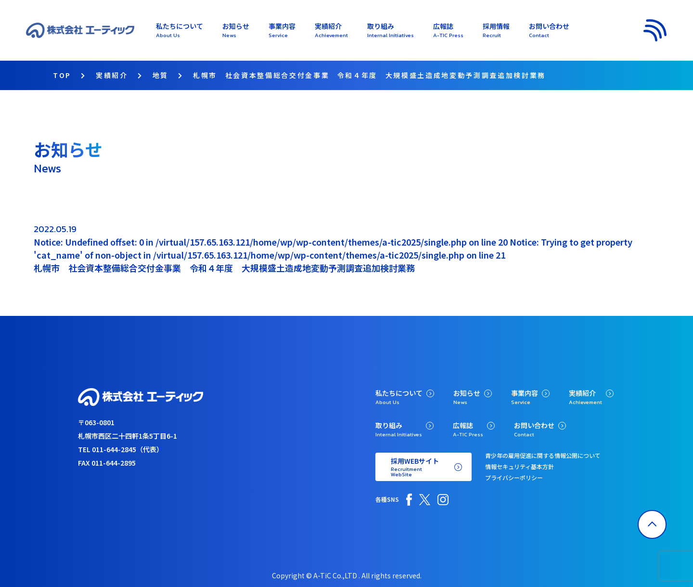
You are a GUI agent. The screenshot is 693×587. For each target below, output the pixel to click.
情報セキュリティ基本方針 (519, 466)
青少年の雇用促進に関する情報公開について (543, 455)
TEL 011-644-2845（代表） (120, 449)
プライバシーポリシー (514, 477)
